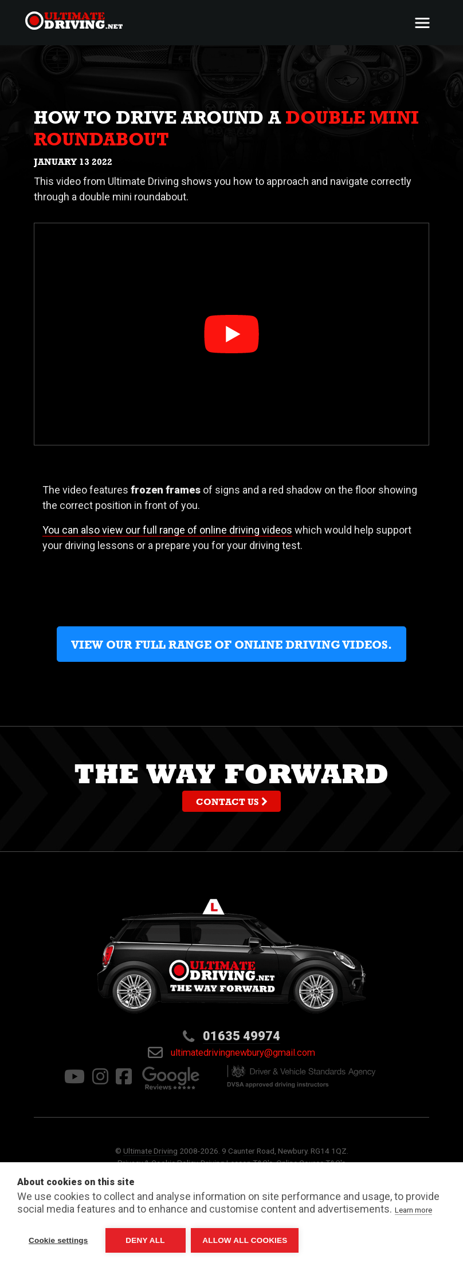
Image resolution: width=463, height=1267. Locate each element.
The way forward (231, 788)
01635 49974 (241, 1036)
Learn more (413, 1210)
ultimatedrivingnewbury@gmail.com (231, 1052)
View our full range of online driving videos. (231, 646)
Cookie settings (58, 1240)
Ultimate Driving (150, 1150)
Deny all (144, 1240)
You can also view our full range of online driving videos (167, 530)
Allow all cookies (245, 1240)
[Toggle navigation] (422, 23)
